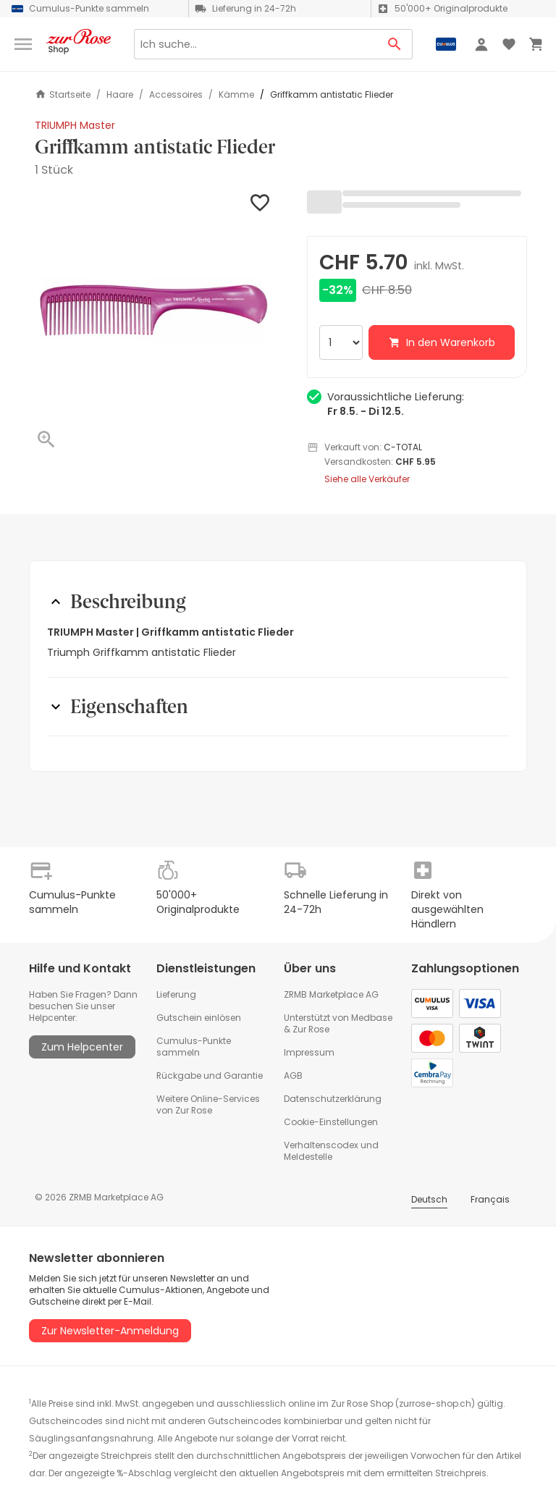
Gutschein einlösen (198, 1017)
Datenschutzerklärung (333, 1099)
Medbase (371, 1017)
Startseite (62, 94)
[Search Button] (395, 44)
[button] (153, 309)
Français (490, 1199)
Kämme (236, 95)
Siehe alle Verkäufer (367, 479)
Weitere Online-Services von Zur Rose (208, 1104)
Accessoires (176, 95)
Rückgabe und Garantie (209, 1075)
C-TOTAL (403, 447)
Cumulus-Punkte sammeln (193, 1046)
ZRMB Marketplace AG (331, 994)
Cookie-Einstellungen (331, 1122)
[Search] (255, 44)
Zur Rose (310, 1029)
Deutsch (429, 1199)
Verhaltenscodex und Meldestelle (331, 1151)
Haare (119, 95)
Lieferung (176, 994)
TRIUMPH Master (75, 125)
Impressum (309, 1052)
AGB (293, 1075)
